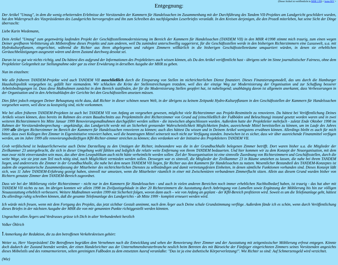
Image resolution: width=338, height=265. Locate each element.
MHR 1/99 (316, 1)
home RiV (329, 1)
